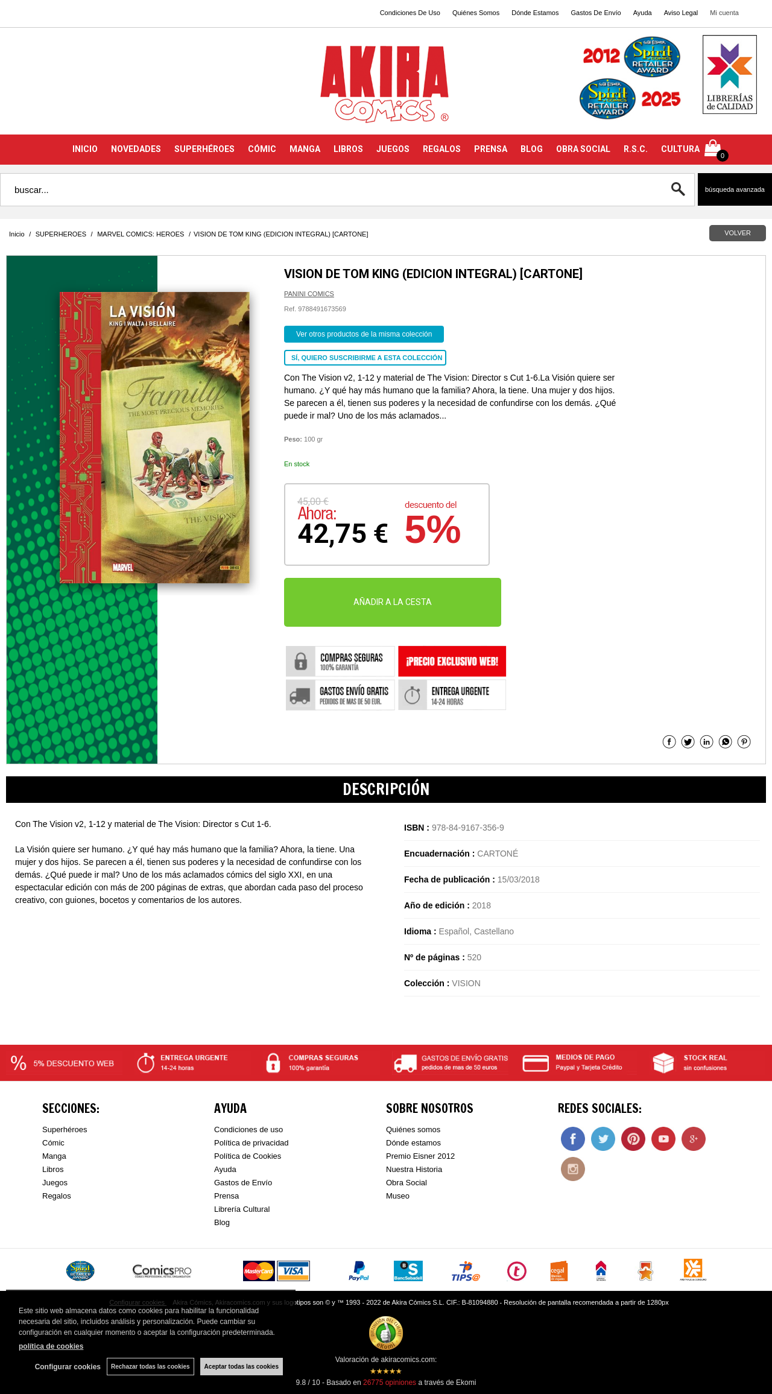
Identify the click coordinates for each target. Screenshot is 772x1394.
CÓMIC (262, 149)
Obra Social (406, 1182)
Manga (54, 1156)
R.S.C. (636, 149)
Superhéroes (64, 1129)
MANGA (305, 149)
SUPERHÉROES (204, 149)
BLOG (531, 149)
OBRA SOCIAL (583, 149)
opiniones (389, 1382)
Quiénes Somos (475, 12)
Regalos (56, 1195)
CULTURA (680, 149)
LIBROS (348, 149)
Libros (52, 1169)
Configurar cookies (68, 1367)
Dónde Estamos (534, 12)
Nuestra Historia (414, 1169)
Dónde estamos (413, 1142)
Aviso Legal (681, 12)
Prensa (226, 1195)
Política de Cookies (247, 1156)
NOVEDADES (136, 149)
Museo (398, 1195)
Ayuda (642, 12)
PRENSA (490, 149)
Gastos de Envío (243, 1182)
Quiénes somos (413, 1129)
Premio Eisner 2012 (420, 1156)
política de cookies (51, 1346)
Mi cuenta (724, 12)
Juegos (55, 1182)
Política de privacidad (251, 1142)
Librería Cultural (242, 1209)
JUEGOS (393, 149)
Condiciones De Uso (410, 12)
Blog (222, 1222)
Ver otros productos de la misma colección (364, 334)
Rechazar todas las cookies (150, 1366)
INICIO (85, 149)
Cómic (53, 1142)
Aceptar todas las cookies (241, 1366)
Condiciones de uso (248, 1129)
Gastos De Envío (596, 12)
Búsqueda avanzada (735, 189)
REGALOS (442, 149)
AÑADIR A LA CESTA (392, 602)
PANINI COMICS (309, 293)
